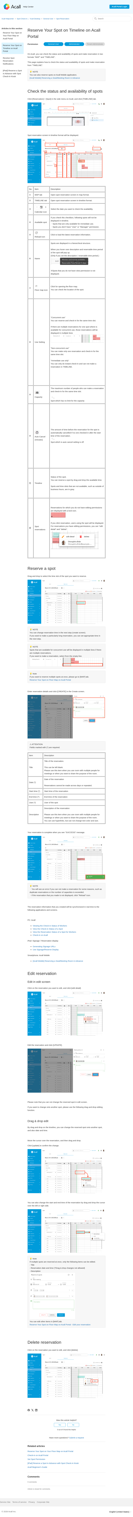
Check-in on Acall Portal (38, 1455)
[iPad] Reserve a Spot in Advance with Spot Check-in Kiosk (12, 73)
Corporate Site (43, 1502)
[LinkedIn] (36, 1410)
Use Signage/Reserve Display (46, 949)
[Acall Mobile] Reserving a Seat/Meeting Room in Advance (55, 78)
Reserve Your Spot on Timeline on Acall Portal (12, 48)
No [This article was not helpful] (73, 1425)
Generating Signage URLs (44, 946)
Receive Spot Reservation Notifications (8, 61)
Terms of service (19, 1502)
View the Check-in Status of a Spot (48, 929)
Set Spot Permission (36, 1459)
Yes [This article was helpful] (59, 1425)
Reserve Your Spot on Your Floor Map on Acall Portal (12, 36)
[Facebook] (29, 1410)
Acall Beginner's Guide (37, 1467)
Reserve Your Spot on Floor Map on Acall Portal (50, 680)
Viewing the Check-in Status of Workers (50, 926)
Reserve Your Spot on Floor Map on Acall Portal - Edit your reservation (60, 1324)
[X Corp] (32, 1410)
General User (48, 19)
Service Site (5, 1502)
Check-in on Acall (40, 935)
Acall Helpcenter (8, 19)
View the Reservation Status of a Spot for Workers (54, 932)
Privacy (31, 1502)
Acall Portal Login (119, 7)
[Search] (111, 18)
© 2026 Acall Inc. (9, 1511)
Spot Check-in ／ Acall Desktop (28, 19)
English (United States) (120, 1512)
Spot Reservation (62, 19)
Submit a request (76, 1438)
